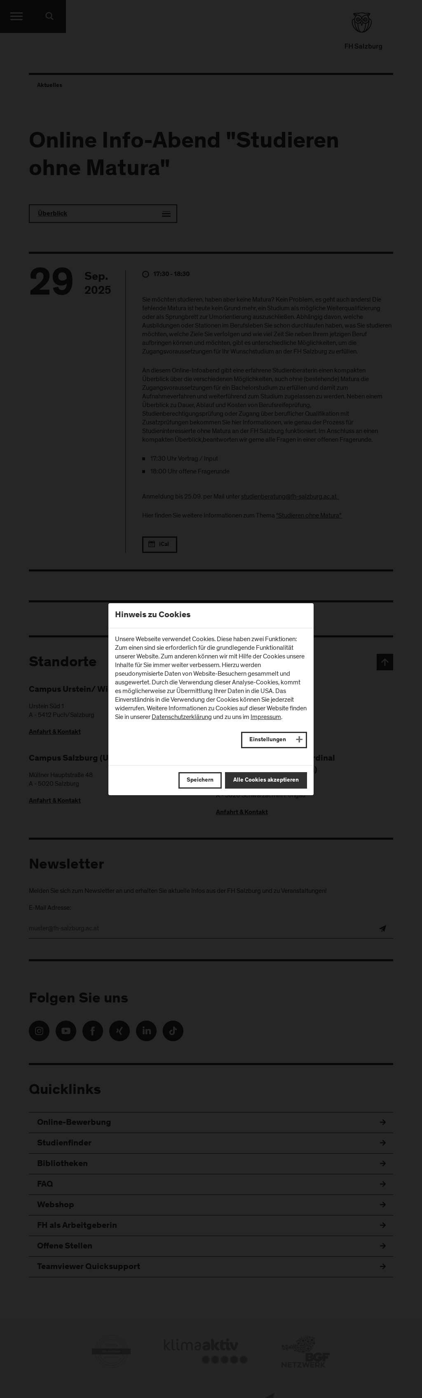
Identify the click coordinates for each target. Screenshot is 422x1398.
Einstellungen (267, 740)
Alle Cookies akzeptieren (266, 780)
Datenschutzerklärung (182, 716)
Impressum (266, 716)
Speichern (200, 780)
